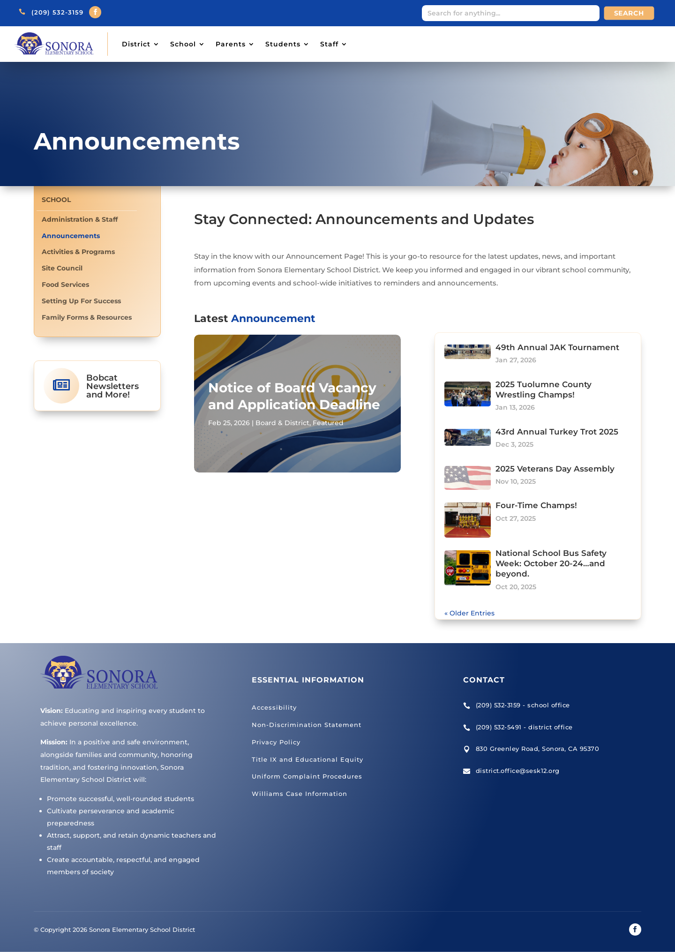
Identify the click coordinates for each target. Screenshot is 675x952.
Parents (231, 44)
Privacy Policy (276, 742)
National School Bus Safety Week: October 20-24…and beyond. (551, 563)
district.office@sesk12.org (518, 770)
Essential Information (308, 679)
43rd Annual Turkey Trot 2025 (556, 431)
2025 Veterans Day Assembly (555, 468)
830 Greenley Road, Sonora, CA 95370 (538, 748)
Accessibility (274, 707)
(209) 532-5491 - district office (524, 727)
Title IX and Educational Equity (307, 759)
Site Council (62, 268)
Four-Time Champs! (536, 505)
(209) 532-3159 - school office (523, 705)
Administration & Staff (80, 220)
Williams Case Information (299, 793)
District (136, 44)
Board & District (282, 423)
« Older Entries (469, 613)
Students (282, 44)
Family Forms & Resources (87, 318)
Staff (329, 44)
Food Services (65, 285)
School (183, 44)
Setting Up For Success (81, 301)
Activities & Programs (78, 252)
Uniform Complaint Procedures (307, 776)
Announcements (71, 236)
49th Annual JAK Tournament (557, 347)
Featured (328, 423)
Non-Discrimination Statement (306, 724)
